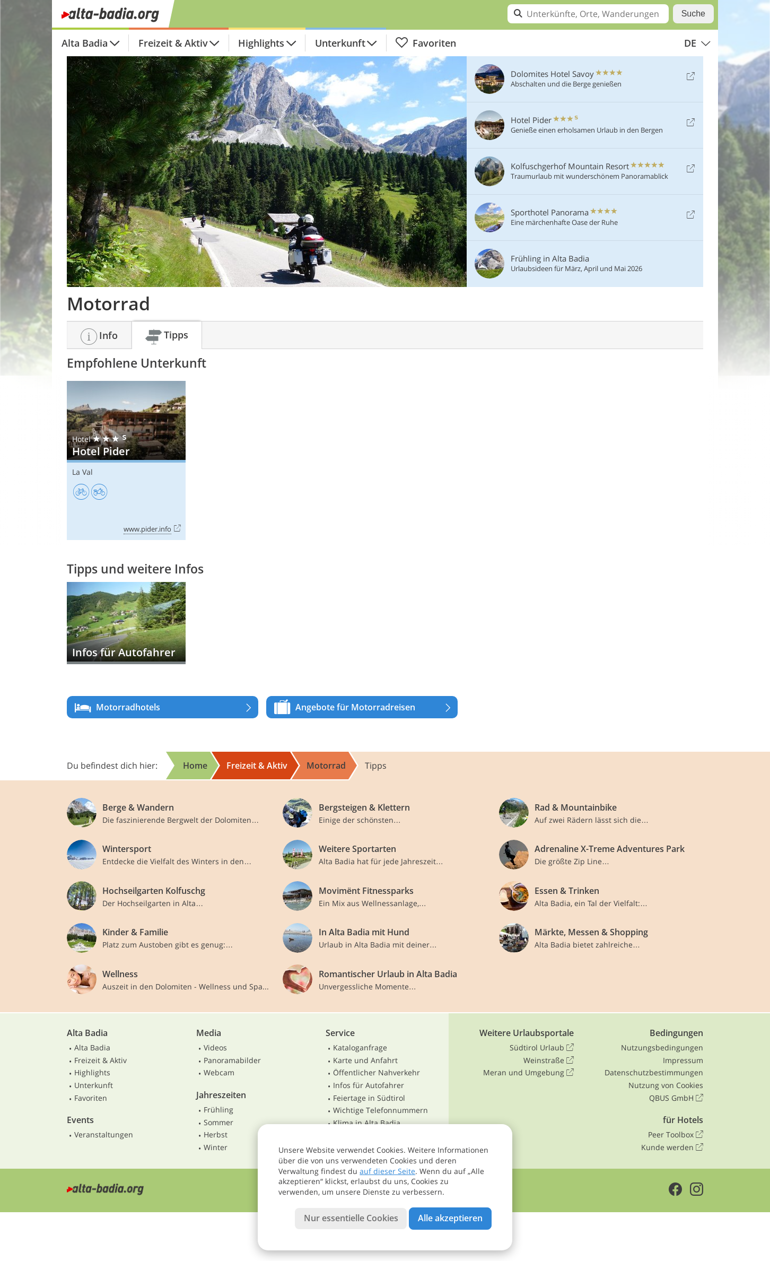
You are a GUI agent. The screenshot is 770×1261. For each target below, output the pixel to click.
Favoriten (426, 42)
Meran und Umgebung (528, 1072)
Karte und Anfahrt (365, 1060)
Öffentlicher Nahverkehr (376, 1072)
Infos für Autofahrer (368, 1085)
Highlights (261, 43)
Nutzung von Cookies (665, 1085)
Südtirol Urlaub (542, 1047)
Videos (215, 1047)
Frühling (218, 1110)
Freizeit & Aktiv (173, 43)
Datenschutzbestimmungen (654, 1072)
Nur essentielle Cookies (351, 1218)
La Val (82, 472)
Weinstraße (548, 1060)
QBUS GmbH (676, 1098)
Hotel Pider (126, 461)
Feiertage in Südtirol (369, 1098)
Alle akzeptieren (450, 1218)
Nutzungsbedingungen (662, 1047)
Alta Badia (85, 43)
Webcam (219, 1072)
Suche (693, 13)
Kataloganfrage (360, 1047)
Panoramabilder (232, 1060)
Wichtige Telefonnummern (380, 1110)
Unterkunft (340, 43)
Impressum (683, 1060)
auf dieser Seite (387, 1171)
